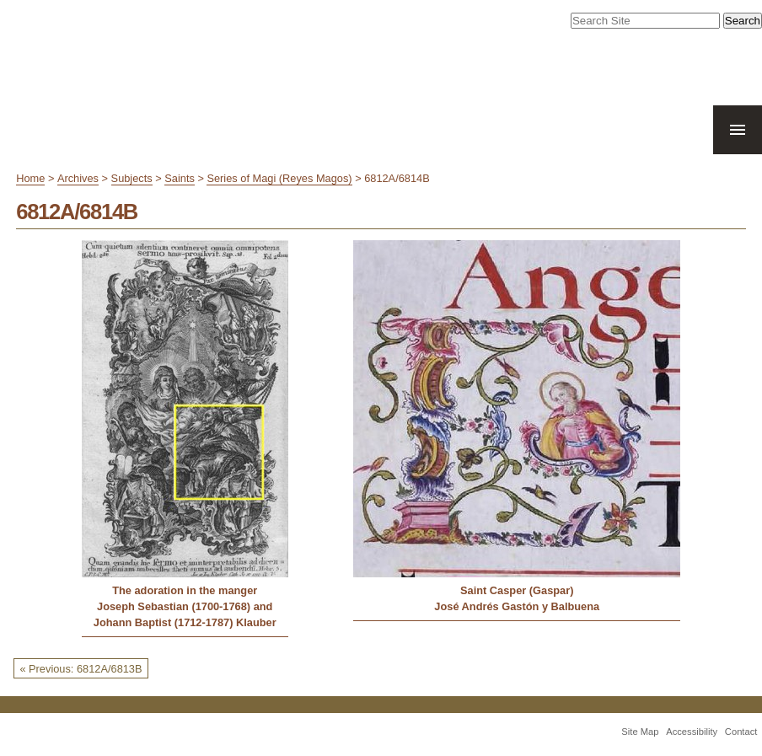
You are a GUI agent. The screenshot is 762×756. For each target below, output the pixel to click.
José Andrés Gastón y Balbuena (516, 606)
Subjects (132, 178)
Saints (179, 178)
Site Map (639, 732)
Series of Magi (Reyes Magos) (279, 178)
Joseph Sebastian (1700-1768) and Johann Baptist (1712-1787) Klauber (185, 614)
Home (30, 178)
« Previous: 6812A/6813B (80, 668)
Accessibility (691, 732)
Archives (78, 178)
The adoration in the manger (184, 590)
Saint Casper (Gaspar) (516, 590)
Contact (741, 732)
